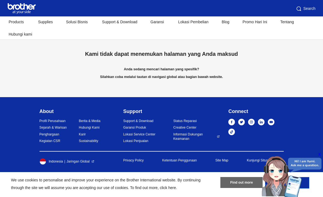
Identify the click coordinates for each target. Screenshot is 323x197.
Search (305, 8)
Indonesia (51, 161)
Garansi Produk (134, 127)
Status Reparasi (185, 121)
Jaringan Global (78, 161)
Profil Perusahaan (53, 121)
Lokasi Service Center (139, 134)
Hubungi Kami (89, 127)
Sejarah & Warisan (53, 127)
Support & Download (119, 22)
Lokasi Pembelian (193, 22)
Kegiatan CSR (50, 141)
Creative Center (184, 127)
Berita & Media (89, 121)
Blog (225, 22)
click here (168, 188)
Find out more (241, 184)
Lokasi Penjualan (135, 141)
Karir (82, 134)
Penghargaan (49, 134)
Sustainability (88, 141)
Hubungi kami (20, 34)
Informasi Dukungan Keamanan (188, 136)
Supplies (45, 22)
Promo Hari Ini (255, 22)
